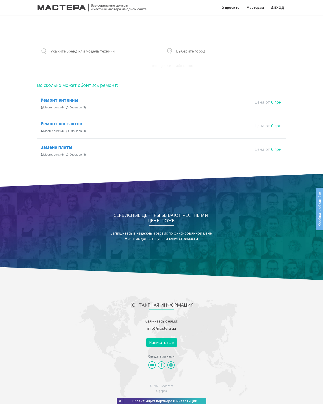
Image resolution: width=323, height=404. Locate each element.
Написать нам (161, 342)
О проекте (230, 7)
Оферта (161, 391)
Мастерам (255, 7)
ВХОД (277, 7)
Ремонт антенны (59, 100)
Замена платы (56, 147)
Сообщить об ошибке (319, 209)
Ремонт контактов (61, 124)
